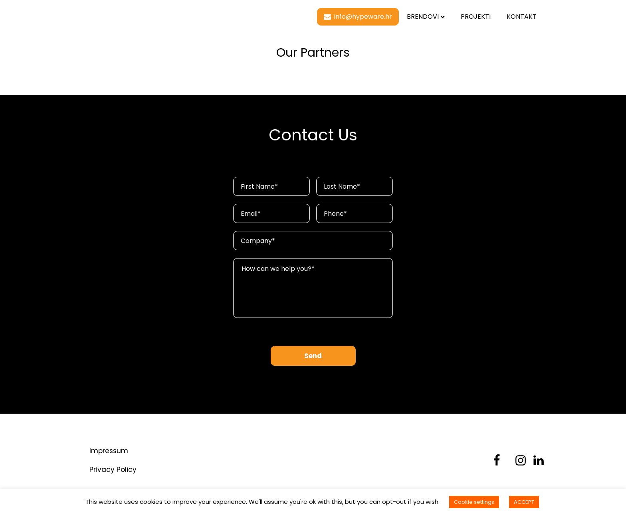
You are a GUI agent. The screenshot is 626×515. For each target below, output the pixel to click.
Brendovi (426, 16)
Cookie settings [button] (474, 502)
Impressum (108, 451)
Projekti (476, 16)
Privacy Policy (113, 469)
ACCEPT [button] (524, 502)
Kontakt (522, 16)
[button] (358, 17)
